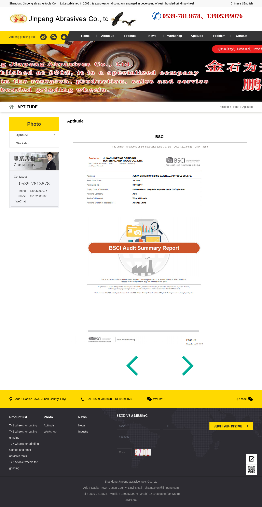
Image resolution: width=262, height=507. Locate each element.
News (81, 425)
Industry (83, 431)
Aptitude (247, 106)
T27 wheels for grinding (24, 443)
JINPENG (131, 500)
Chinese (236, 3)
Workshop (50, 431)
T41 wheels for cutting (23, 425)
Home (235, 106)
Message (161, 439)
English (248, 3)
